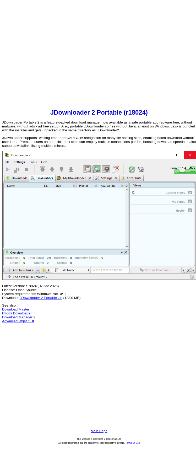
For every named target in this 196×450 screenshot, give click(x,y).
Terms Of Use (133, 443)
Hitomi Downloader (17, 313)
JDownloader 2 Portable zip (41, 298)
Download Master (15, 309)
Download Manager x (18, 317)
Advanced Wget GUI (18, 321)
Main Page (99, 431)
